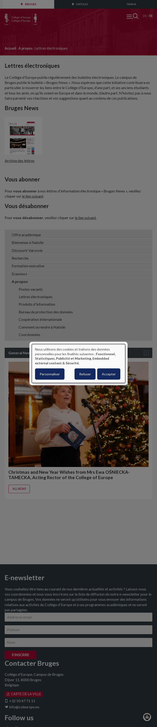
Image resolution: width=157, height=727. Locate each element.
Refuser (85, 374)
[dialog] (78, 363)
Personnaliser (50, 374)
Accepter (109, 374)
